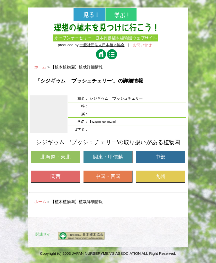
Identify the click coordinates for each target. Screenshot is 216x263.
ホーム (40, 67)
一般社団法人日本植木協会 (102, 45)
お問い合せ (142, 45)
